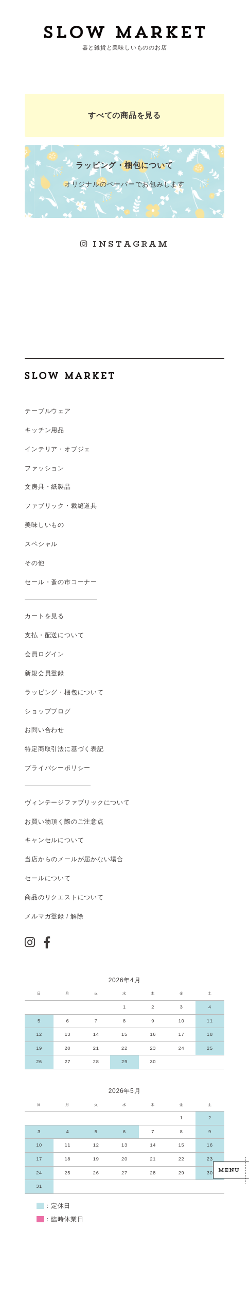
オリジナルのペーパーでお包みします (124, 174)
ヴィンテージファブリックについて (77, 802)
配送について (64, 635)
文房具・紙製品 (47, 487)
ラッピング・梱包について (64, 692)
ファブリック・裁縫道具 (61, 506)
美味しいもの (44, 525)
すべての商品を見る (124, 115)
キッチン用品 (44, 430)
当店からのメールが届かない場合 (74, 859)
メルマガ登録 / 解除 (54, 916)
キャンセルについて (54, 840)
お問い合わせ (44, 730)
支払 (31, 635)
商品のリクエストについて (64, 897)
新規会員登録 (44, 673)
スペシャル (41, 544)
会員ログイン (44, 654)
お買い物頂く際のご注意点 (64, 821)
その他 (34, 563)
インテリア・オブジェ (58, 449)
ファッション (44, 468)
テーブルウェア (47, 411)
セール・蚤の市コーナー (61, 582)
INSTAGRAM (124, 244)
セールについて (47, 878)
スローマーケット (125, 32)
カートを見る (44, 616)
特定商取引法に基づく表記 (64, 749)
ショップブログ (47, 711)
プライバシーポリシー (58, 768)
